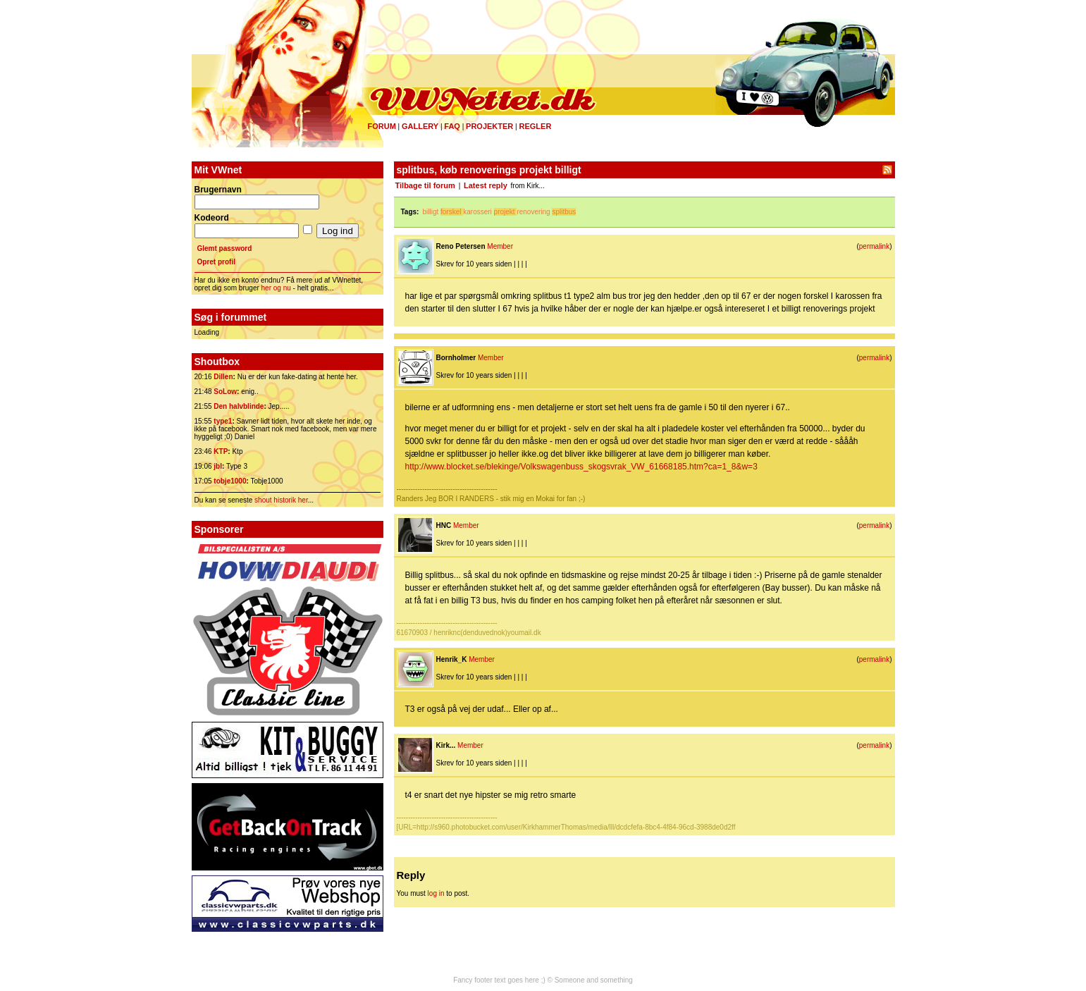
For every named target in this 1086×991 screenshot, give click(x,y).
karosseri (477, 212)
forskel (450, 212)
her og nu (276, 288)
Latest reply (485, 185)
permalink (874, 246)
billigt (430, 212)
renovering (533, 212)
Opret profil (216, 262)
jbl (218, 466)
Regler (535, 126)
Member (500, 246)
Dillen (223, 377)
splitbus (564, 212)
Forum (382, 126)
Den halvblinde (239, 406)
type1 (223, 421)
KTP (221, 451)
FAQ (452, 126)
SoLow (225, 391)
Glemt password (224, 248)
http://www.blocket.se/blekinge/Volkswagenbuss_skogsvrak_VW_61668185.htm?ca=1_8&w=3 (581, 467)
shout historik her (281, 500)
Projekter (489, 126)
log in (436, 893)
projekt (504, 212)
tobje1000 (230, 481)
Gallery (420, 126)
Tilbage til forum (425, 185)
